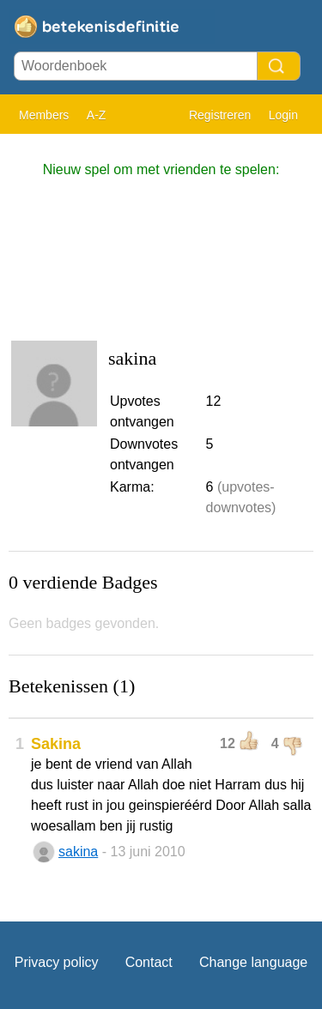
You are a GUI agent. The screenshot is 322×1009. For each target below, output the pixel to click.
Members (44, 115)
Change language (253, 962)
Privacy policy (57, 962)
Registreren (220, 115)
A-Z (96, 115)
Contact (149, 962)
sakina (78, 851)
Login (283, 115)
